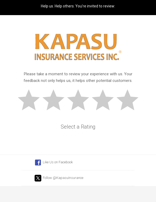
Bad (31, 100)
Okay (80, 100)
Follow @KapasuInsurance (58, 178)
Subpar (55, 100)
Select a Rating (78, 127)
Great (129, 100)
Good (105, 100)
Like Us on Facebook (53, 162)
